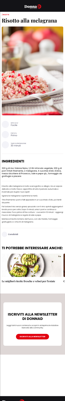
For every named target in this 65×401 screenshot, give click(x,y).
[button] (3, 7)
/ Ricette (5, 15)
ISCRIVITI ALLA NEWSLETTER (32, 336)
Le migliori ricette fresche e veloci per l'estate (28, 281)
